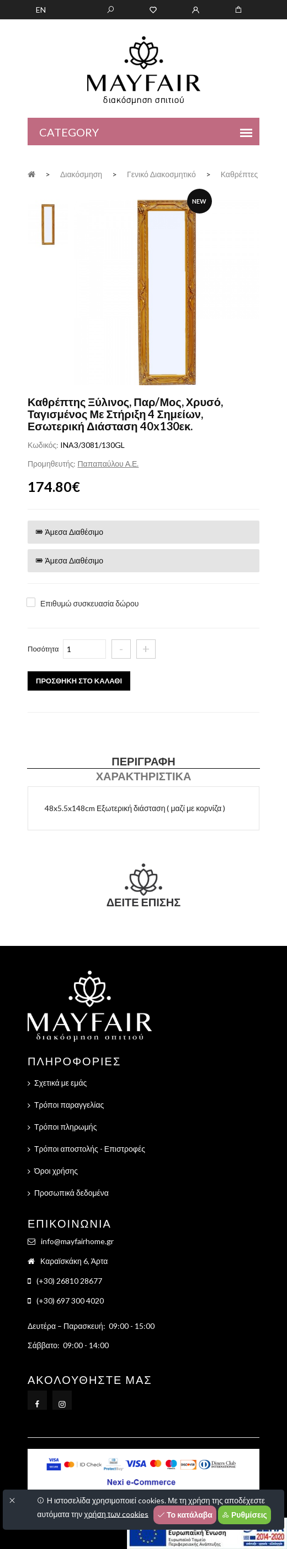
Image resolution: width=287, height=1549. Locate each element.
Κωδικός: (43, 445)
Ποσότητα (43, 648)
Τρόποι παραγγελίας (69, 1104)
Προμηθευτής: (52, 463)
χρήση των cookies (116, 1513)
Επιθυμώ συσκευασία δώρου (89, 603)
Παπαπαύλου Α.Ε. (108, 463)
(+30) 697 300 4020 (70, 1300)
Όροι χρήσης (56, 1170)
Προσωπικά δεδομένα (71, 1192)
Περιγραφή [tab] (143, 761)
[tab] (48, 223)
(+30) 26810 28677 (69, 1280)
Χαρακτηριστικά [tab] (144, 775)
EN (41, 9)
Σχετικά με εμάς (60, 1082)
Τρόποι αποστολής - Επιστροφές (89, 1148)
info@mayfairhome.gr (77, 1241)
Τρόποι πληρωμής (65, 1126)
